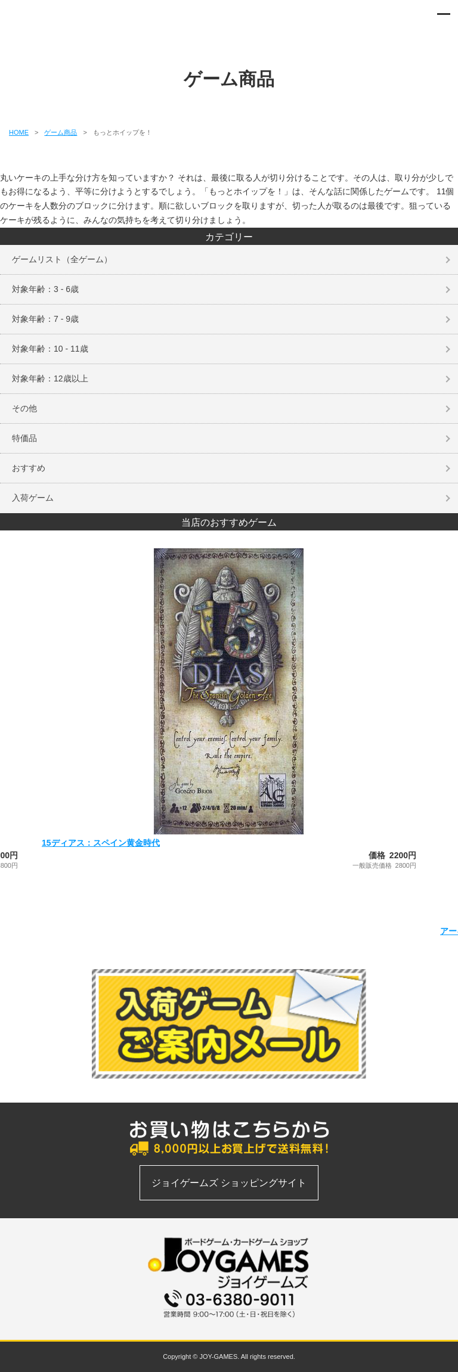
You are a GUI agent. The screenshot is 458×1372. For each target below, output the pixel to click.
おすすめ (28, 468)
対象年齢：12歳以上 (50, 378)
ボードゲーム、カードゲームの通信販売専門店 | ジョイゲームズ (43, 18)
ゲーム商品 (60, 132)
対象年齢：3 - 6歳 (45, 289)
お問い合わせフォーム (229, 1324)
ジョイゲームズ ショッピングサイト (229, 1183)
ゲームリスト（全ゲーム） (62, 259)
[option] (229, 708)
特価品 (24, 438)
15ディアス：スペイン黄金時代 (101, 843)
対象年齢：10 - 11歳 (50, 348)
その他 (24, 408)
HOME (19, 132)
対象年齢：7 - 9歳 (45, 319)
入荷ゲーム (33, 497)
